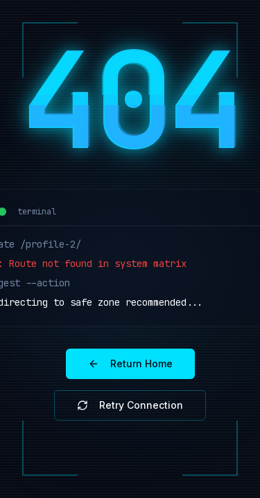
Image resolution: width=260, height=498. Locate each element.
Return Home (130, 363)
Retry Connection (130, 405)
